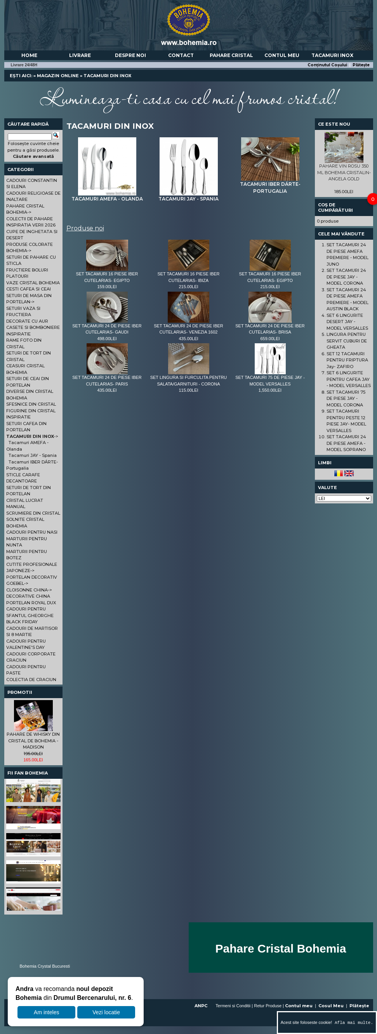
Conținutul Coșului (327, 64)
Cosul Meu (331, 1005)
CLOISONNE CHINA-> (29, 590)
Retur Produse (267, 1005)
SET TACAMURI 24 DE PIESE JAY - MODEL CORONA (346, 277)
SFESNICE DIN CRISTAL (31, 404)
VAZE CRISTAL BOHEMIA (33, 282)
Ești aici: (21, 75)
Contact (181, 55)
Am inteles (46, 1012)
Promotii (19, 692)
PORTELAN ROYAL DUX (31, 602)
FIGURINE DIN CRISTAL (31, 410)
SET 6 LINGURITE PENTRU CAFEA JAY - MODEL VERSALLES (349, 379)
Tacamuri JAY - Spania (188, 196)
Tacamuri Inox (332, 55)
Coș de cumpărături (335, 207)
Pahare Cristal (231, 55)
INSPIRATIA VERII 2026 (31, 225)
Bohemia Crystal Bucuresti (45, 966)
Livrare (80, 55)
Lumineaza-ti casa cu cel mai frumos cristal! (189, 97)
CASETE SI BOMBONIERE (33, 327)
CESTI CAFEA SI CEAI (28, 289)
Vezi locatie (106, 1012)
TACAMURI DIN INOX (107, 75)
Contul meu (281, 55)
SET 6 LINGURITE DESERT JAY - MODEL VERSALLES (347, 322)
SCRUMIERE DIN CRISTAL (33, 513)
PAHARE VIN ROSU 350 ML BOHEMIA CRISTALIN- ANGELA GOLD (344, 172)
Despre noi (130, 55)
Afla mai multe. (352, 1022)
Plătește (361, 64)
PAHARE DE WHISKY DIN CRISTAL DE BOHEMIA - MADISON (33, 740)
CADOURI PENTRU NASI (31, 532)
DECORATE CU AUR (27, 321)
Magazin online (58, 75)
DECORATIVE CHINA (28, 596)
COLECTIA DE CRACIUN (31, 679)
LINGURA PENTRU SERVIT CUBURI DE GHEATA (347, 341)
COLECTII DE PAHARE (29, 218)
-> (32, 436)
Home (29, 55)
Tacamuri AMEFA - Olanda (107, 196)
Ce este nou (334, 124)
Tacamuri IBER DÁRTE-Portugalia (270, 185)
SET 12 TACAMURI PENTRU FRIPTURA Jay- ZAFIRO (347, 360)
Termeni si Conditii (232, 1005)
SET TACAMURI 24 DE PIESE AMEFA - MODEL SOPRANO (346, 443)
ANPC (201, 1005)
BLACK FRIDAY (22, 621)
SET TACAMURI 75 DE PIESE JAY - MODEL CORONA (346, 398)
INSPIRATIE (18, 334)
